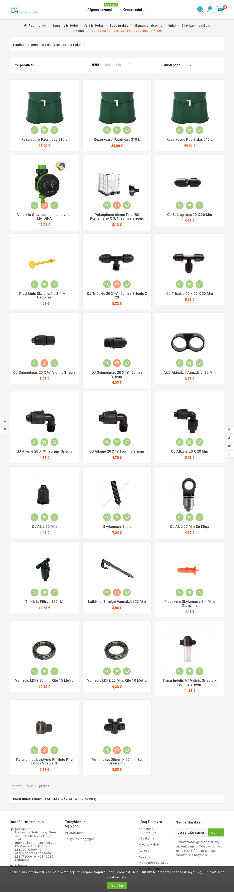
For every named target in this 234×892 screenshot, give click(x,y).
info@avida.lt (25, 865)
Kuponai (145, 856)
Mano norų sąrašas (153, 862)
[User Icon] (210, 9)
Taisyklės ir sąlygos (80, 839)
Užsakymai (147, 838)
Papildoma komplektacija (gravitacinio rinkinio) (54, 799)
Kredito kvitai (149, 844)
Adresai (144, 850)
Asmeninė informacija (147, 830)
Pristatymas (74, 833)
